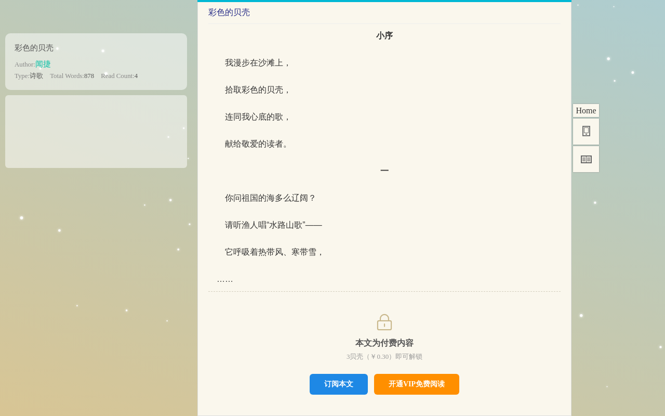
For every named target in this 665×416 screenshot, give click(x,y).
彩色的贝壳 (34, 47)
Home (586, 110)
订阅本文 (338, 384)
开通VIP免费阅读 (417, 384)
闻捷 (43, 63)
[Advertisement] (96, 128)
